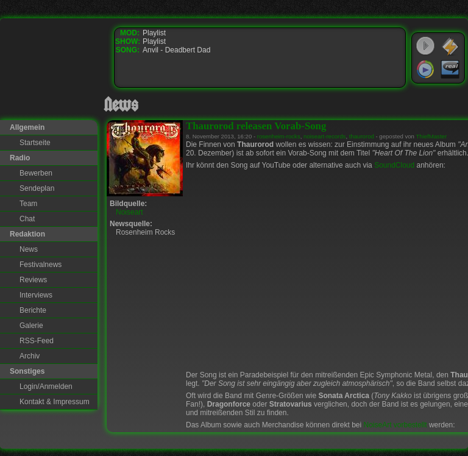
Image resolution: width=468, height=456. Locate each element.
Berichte (33, 310)
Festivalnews (41, 264)
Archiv (30, 356)
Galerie (31, 325)
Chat (27, 219)
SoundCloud (394, 165)
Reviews (33, 280)
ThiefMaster (431, 136)
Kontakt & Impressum (55, 401)
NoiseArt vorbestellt (395, 425)
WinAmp (450, 46)
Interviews (36, 295)
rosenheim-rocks (278, 136)
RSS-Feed (37, 341)
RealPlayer (450, 69)
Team (28, 203)
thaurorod (361, 136)
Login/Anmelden (46, 386)
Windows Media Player (425, 69)
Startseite (35, 142)
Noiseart (129, 212)
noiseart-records (324, 136)
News (29, 249)
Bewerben (36, 173)
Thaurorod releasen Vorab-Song (256, 126)
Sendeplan (37, 188)
